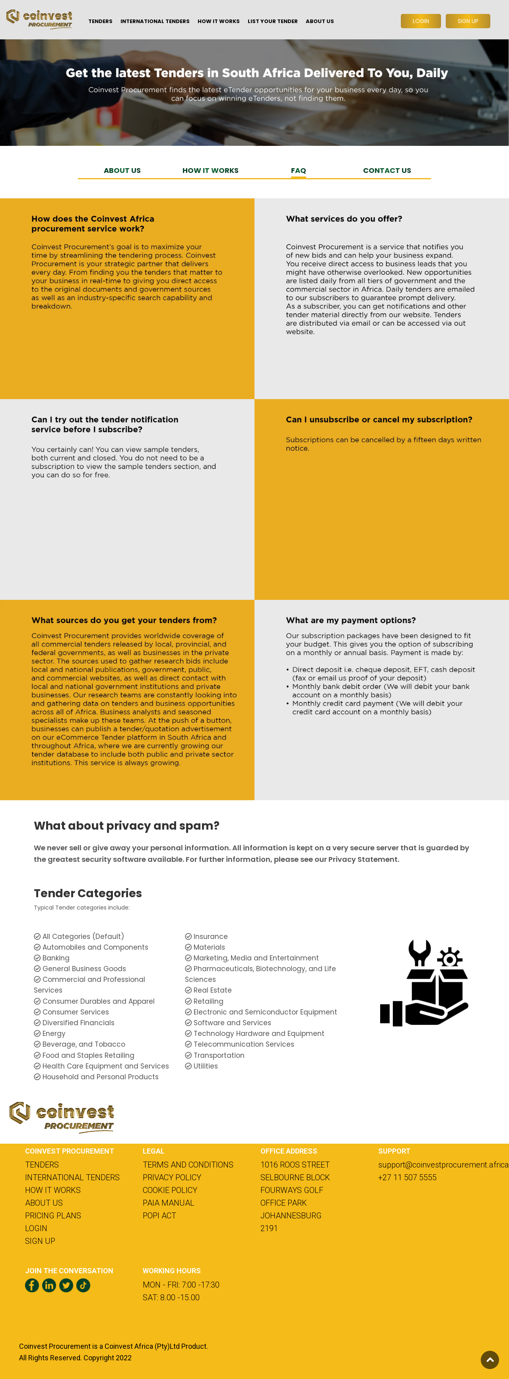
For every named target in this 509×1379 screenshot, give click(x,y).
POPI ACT (159, 1215)
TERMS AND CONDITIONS (188, 1165)
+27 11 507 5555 (407, 1177)
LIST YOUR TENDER (273, 21)
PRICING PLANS (53, 1215)
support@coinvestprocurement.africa (431, 1165)
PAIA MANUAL (168, 1203)
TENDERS (42, 1165)
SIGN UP (40, 1241)
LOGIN (36, 1228)
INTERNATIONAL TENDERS (72, 1177)
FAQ (298, 170)
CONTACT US (387, 170)
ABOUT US (122, 170)
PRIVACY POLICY (172, 1177)
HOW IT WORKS (211, 170)
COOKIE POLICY (170, 1190)
